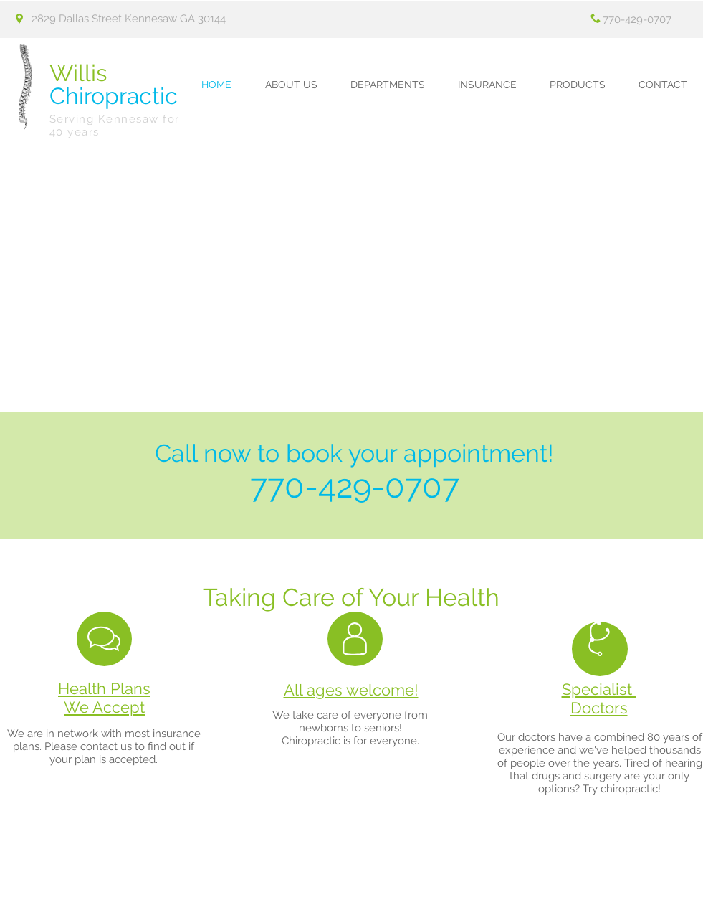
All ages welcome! (351, 689)
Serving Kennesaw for (114, 119)
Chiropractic (113, 84)
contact (99, 746)
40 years (74, 131)
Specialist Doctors (599, 698)
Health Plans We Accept (104, 697)
